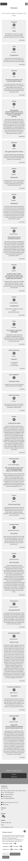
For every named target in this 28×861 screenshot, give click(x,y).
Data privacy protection (16, 841)
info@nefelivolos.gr (7, 796)
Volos (2, 825)
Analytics (18, 849)
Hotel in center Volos (6, 822)
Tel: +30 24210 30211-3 (8, 792)
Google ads (7, 846)
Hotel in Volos (4, 788)
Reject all (6, 854)
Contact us (4, 786)
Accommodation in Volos (7, 827)
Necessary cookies (9, 843)
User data (17, 846)
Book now (3, 4)
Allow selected (15, 854)
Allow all (5, 857)
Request (14, 774)
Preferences (8, 849)
